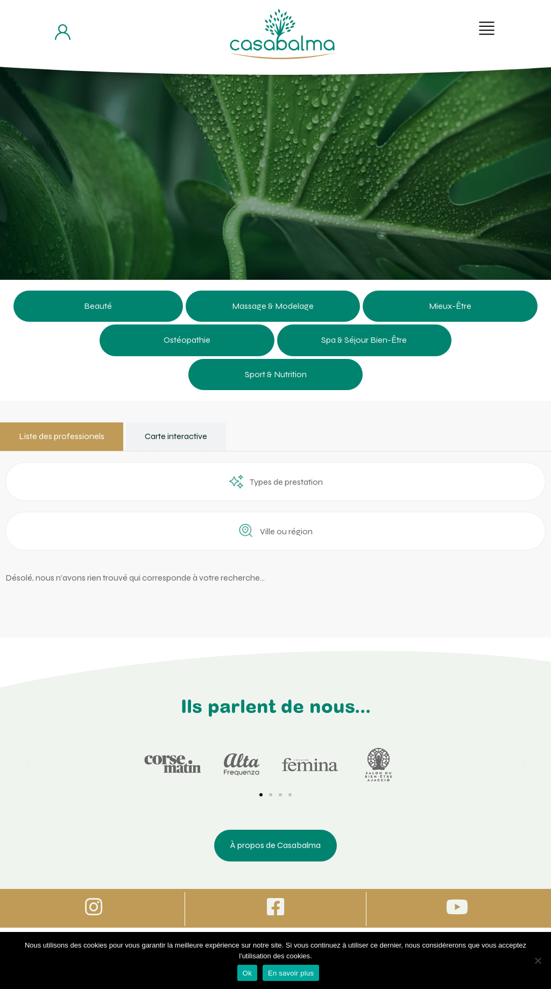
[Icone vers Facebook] (275, 908)
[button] (486, 28)
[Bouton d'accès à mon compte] (62, 32)
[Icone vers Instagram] (93, 908)
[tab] (61, 436)
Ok (247, 973)
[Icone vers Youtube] (457, 908)
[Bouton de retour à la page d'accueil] (282, 34)
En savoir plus (291, 973)
